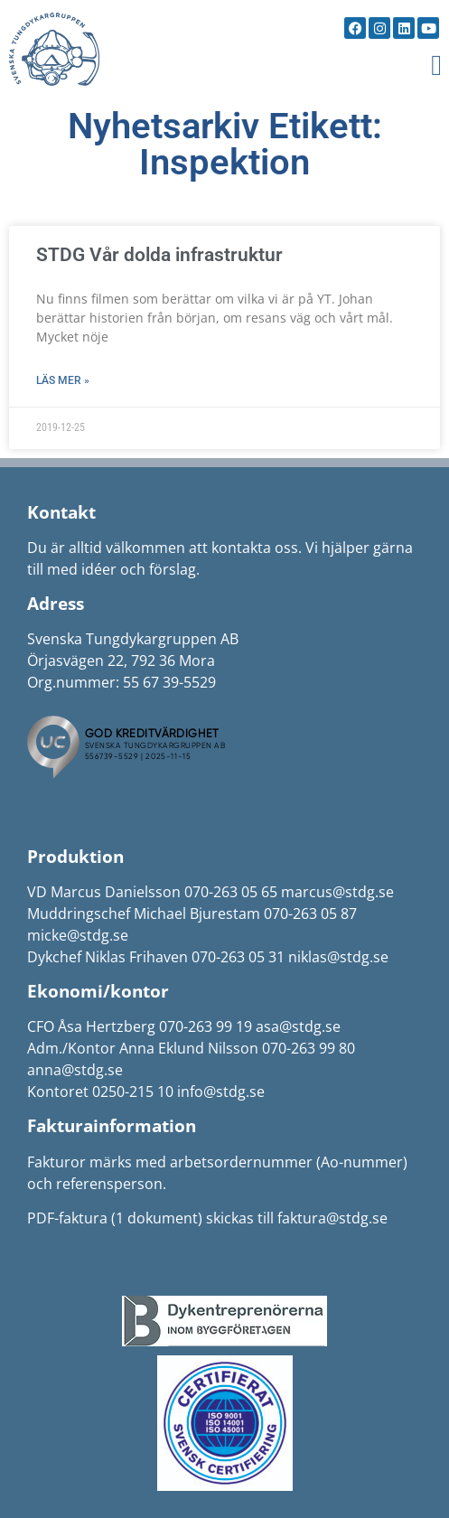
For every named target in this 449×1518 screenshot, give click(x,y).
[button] (436, 65)
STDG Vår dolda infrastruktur (159, 255)
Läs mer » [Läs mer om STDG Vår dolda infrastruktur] (62, 380)
